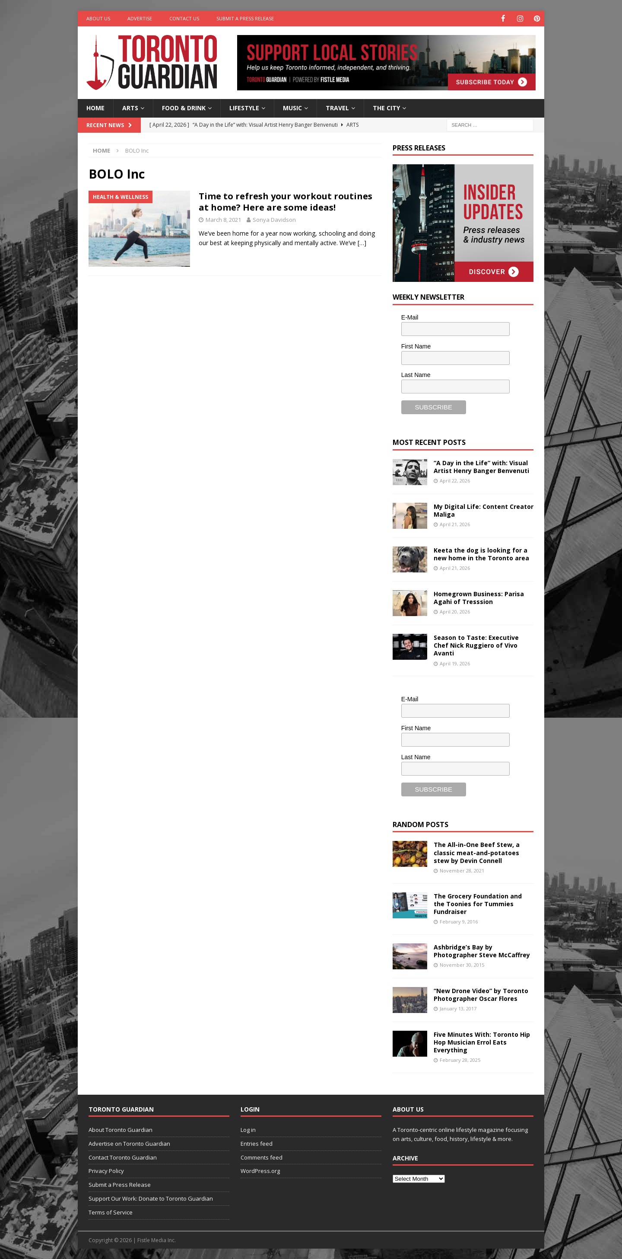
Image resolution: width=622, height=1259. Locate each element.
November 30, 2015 (462, 964)
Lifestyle (244, 107)
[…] (362, 242)
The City (386, 107)
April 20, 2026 (455, 611)
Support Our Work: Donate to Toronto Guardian (151, 1198)
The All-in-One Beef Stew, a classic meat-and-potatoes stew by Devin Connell (477, 852)
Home (95, 107)
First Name (416, 345)
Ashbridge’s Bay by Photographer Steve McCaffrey (482, 951)
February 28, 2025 (460, 1059)
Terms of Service (111, 1212)
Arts (130, 107)
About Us (98, 18)
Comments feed (261, 1157)
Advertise (139, 18)
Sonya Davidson (274, 219)
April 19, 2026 (455, 663)
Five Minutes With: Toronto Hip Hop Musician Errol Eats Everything (482, 1042)
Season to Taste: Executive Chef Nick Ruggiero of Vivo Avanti (476, 645)
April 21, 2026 (455, 524)
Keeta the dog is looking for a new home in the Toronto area (481, 554)
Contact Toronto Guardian (123, 1157)
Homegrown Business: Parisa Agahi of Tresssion (479, 597)
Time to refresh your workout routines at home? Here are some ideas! (285, 201)
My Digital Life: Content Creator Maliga (483, 510)
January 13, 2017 (458, 1008)
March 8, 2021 (223, 219)
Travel (337, 107)
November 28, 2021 (462, 870)
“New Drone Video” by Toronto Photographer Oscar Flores (481, 994)
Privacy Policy (106, 1170)
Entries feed (257, 1143)
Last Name (416, 374)
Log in (248, 1129)
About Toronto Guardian (120, 1129)
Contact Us (184, 18)
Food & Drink (184, 107)
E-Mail (410, 316)
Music (292, 107)
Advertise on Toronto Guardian (129, 1143)
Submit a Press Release (245, 18)
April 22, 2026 (455, 480)
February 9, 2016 (459, 921)
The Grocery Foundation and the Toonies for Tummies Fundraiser (478, 903)
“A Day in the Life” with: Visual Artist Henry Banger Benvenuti (481, 466)
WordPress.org (260, 1170)
